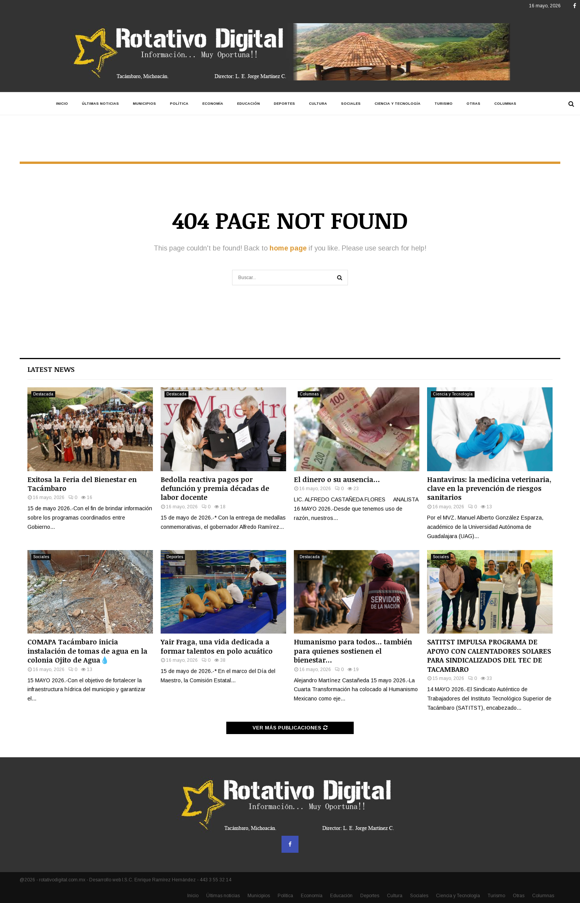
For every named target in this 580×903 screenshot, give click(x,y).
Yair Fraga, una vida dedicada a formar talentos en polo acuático (217, 646)
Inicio (62, 104)
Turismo (443, 104)
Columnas (505, 104)
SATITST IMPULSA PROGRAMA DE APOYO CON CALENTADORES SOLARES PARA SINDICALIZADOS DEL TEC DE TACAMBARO (489, 655)
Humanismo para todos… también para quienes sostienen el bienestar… (353, 650)
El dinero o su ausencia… (337, 479)
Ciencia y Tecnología (398, 104)
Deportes (284, 104)
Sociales (351, 104)
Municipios (144, 104)
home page (288, 248)
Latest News (51, 369)
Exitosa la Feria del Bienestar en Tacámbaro (82, 484)
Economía (212, 104)
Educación (248, 104)
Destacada (43, 394)
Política (179, 104)
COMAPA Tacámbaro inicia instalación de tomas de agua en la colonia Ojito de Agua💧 (87, 650)
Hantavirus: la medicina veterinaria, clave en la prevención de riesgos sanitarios (489, 488)
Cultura (318, 104)
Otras (473, 104)
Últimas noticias (100, 104)
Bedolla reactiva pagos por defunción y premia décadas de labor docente (215, 488)
